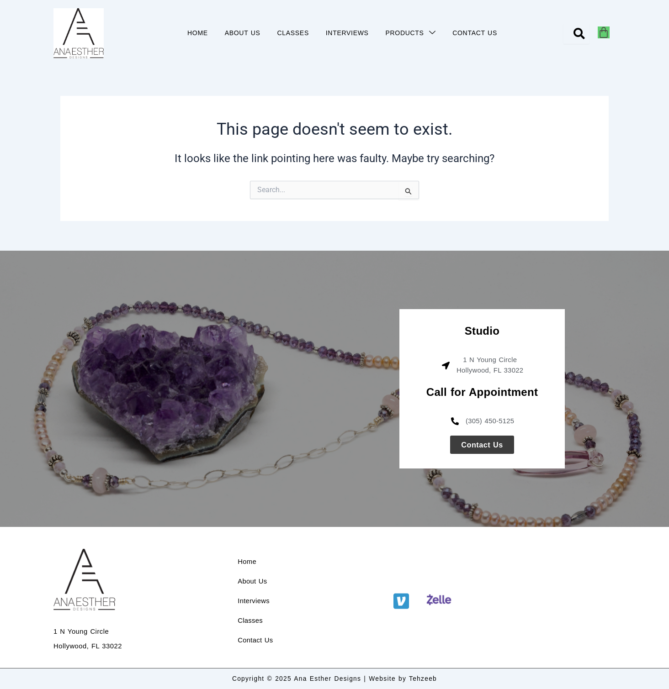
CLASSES (289, 33)
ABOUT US (236, 33)
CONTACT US (478, 33)
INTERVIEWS (346, 33)
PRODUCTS (411, 33)
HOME (189, 33)
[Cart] (604, 32)
